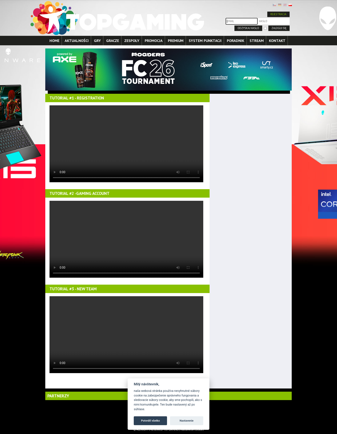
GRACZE (112, 40)
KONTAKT (277, 40)
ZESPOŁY (131, 40)
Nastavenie (187, 420)
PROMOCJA (154, 40)
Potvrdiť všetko (150, 420)
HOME (54, 40)
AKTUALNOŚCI (77, 40)
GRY (97, 40)
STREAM (257, 40)
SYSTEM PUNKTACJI (205, 40)
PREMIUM (175, 40)
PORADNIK (235, 40)
